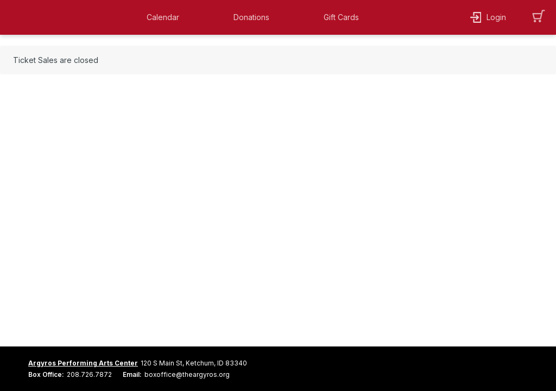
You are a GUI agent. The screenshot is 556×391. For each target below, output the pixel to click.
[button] (165, 17)
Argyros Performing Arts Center (83, 363)
